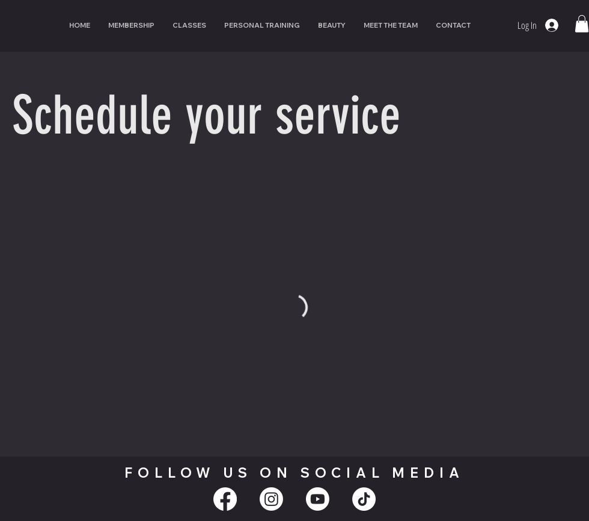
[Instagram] (271, 499)
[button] (582, 23)
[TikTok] (364, 499)
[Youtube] (317, 499)
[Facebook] (225, 499)
